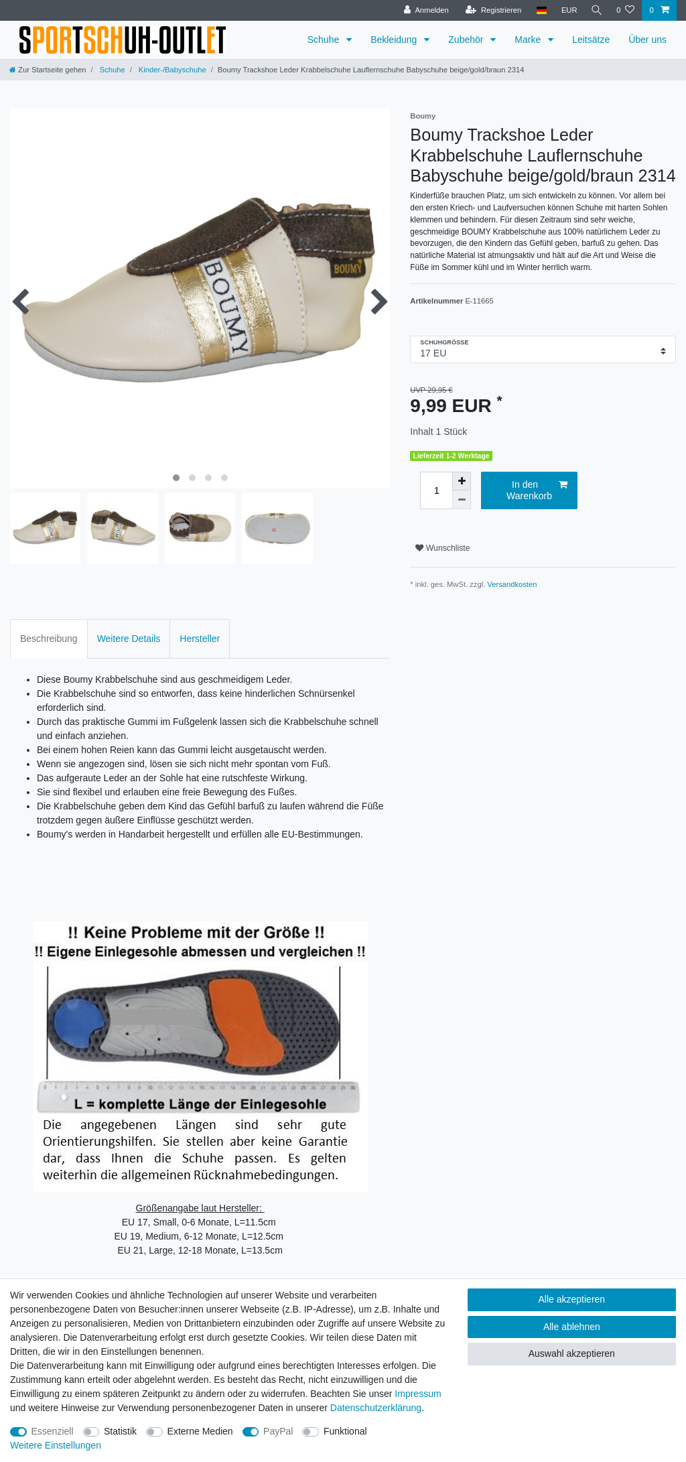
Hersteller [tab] (200, 638)
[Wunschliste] (625, 10)
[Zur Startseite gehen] (47, 70)
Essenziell (52, 1431)
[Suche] (595, 10)
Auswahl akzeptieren (572, 1353)
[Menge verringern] (461, 499)
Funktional (345, 1431)
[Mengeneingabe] (436, 490)
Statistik (120, 1431)
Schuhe (324, 39)
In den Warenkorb (536, 490)
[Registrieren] (491, 10)
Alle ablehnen (571, 1326)
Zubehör (467, 39)
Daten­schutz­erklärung (375, 1407)
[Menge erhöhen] (461, 481)
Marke (528, 39)
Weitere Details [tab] (129, 638)
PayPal (278, 1431)
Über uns (647, 39)
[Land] (539, 10)
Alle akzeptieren (572, 1299)
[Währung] (566, 10)
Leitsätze (591, 39)
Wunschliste (442, 548)
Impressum (418, 1393)
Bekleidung (394, 39)
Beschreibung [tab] (49, 638)
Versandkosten (512, 584)
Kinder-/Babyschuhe (171, 70)
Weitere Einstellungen (55, 1445)
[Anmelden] (424, 10)
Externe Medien (200, 1431)
